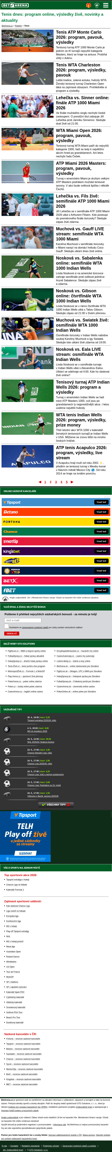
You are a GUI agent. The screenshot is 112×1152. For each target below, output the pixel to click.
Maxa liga (10, 946)
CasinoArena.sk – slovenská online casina (76, 686)
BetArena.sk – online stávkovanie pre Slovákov (78, 666)
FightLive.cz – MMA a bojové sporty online (27, 651)
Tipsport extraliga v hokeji (17, 879)
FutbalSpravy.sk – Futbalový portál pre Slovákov (78, 681)
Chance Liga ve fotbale (16, 885)
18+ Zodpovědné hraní (13, 1150)
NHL (8, 936)
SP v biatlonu (12, 982)
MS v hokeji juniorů (14, 941)
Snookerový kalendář (15, 1007)
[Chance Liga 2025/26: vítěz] (14, 761)
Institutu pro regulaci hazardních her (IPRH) (27, 1107)
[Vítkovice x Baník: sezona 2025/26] (14, 794)
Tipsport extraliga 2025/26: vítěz (41, 720)
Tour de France (13, 972)
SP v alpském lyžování (16, 987)
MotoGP (10, 977)
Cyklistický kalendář (15, 997)
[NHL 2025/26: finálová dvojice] (14, 740)
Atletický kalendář (14, 1002)
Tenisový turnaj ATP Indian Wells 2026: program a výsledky (83, 387)
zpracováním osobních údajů (35, 627)
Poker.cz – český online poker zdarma (25, 686)
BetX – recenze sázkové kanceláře (22, 1074)
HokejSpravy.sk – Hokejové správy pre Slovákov (78, 676)
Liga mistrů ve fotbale (16, 911)
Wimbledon (11, 962)
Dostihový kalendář (14, 1022)
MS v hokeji (11, 926)
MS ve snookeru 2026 (37, 731)
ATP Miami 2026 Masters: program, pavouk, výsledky (81, 168)
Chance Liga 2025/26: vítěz (39, 764)
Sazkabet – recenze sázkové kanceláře (24, 1054)
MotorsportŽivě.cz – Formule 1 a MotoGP (26, 671)
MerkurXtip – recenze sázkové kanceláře (24, 1069)
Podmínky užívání (51, 1146)
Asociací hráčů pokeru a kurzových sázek (20, 1110)
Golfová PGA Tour (14, 1012)
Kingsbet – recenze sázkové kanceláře (23, 1079)
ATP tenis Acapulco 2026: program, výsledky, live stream (81, 452)
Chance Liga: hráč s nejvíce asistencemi (45, 774)
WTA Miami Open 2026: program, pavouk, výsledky (79, 135)
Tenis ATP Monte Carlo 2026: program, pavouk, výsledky (80, 37)
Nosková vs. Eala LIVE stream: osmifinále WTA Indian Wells (80, 354)
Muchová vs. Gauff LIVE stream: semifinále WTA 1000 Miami (80, 233)
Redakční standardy (31, 1146)
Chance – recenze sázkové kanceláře (23, 1059)
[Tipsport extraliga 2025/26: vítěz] (14, 718)
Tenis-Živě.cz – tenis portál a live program (26, 666)
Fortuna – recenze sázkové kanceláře (23, 1039)
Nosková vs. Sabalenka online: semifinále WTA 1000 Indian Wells (79, 263)
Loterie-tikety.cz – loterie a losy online (73, 661)
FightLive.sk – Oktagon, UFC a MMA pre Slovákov (79, 671)
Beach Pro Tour (13, 1017)
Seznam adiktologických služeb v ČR (65, 1135)
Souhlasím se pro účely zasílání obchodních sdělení (46, 627)
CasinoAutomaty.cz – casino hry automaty (75, 656)
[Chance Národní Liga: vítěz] (14, 751)
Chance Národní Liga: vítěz (39, 753)
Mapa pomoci (89, 1135)
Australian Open (13, 951)
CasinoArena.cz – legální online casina (25, 691)
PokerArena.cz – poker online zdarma (25, 681)
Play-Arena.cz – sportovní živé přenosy (25, 676)
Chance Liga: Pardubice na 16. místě (44, 785)
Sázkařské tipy (13, 709)
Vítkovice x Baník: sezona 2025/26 (42, 796)
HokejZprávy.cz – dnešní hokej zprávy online (28, 661)
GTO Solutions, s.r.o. (38, 1150)
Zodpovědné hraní (84, 1107)
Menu (105, 5)
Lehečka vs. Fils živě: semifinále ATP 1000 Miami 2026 (82, 201)
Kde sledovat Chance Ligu (18, 906)
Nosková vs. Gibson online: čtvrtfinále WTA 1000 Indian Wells (79, 295)
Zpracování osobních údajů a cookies (79, 1146)
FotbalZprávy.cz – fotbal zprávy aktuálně (26, 656)
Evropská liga (12, 916)
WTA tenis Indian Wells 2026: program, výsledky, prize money (81, 419)
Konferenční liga (13, 921)
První (39, 482)
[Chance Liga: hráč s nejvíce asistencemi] (14, 772)
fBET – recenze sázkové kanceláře (22, 1084)
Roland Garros (12, 956)
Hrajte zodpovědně (9, 1117)
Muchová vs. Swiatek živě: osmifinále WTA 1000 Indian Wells (82, 325)
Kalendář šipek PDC (15, 992)
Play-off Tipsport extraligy (17, 931)
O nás (4, 1146)
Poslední (72, 482)
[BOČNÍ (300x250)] (25, 861)
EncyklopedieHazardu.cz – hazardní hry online (77, 651)
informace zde (59, 1124)
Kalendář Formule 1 (15, 890)
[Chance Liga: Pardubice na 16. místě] (14, 783)
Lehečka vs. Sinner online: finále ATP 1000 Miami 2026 (82, 102)
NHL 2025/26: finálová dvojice (40, 742)
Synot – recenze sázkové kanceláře (22, 1064)
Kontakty (14, 1146)
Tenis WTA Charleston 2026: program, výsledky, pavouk (81, 70)
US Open (10, 967)
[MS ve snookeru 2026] (14, 729)
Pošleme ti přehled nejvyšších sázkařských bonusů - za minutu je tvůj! (51, 614)
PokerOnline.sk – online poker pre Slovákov (76, 691)
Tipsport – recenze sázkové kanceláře (23, 1044)
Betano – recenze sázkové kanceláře (23, 1049)
